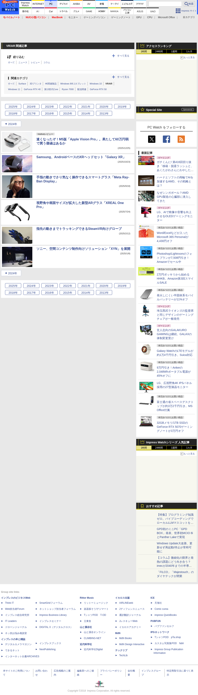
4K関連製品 (51, 83)
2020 (103, 106)
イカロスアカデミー (130, 627)
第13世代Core (51, 89)
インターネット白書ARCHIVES (22, 656)
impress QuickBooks (166, 615)
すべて (11, 62)
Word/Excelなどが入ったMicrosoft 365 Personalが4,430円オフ (173, 237)
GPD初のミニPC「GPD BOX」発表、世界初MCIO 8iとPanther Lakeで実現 (175, 533)
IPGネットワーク (160, 632)
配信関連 (81, 89)
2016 (49, 113)
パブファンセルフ (164, 626)
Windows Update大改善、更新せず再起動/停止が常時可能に (174, 547)
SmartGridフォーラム (51, 602)
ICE (153, 597)
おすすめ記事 (154, 506)
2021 (85, 106)
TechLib (123, 655)
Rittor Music (87, 597)
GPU (138, 17)
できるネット (12, 650)
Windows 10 (96, 83)
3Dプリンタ (35, 83)
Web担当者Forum (14, 609)
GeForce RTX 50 (98, 89)
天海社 (158, 602)
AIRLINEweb (126, 602)
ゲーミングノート (121, 17)
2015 (67, 113)
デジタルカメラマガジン (18, 644)
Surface (22, 83)
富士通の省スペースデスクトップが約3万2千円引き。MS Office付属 (175, 406)
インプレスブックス (50, 643)
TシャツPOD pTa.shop (168, 637)
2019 (122, 106)
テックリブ (121, 650)
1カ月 (189, 51)
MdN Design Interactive (131, 644)
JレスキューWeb (128, 621)
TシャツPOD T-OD (95, 615)
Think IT (9, 602)
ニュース (22, 62)
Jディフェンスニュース (132, 609)
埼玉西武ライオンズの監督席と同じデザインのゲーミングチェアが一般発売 (175, 314)
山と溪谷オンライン (95, 632)
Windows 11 (14, 89)
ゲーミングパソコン (94, 17)
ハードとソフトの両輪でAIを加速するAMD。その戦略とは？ (175, 181)
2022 (67, 106)
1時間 (144, 51)
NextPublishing (47, 649)
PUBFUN (156, 621)
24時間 (159, 51)
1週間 (174, 51)
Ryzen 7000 (68, 89)
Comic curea (161, 609)
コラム (46, 62)
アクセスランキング (159, 46)
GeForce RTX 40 (32, 89)
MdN (117, 633)
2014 (85, 113)
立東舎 (87, 621)
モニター (73, 17)
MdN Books (125, 638)
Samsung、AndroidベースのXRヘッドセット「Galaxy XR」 (81, 157)
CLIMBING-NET (92, 638)
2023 (49, 106)
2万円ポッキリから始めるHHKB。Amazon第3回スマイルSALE (175, 278)
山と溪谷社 (86, 627)
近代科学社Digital (93, 649)
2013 (103, 113)
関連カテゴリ (19, 78)
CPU (149, 17)
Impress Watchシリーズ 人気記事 (168, 442)
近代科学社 (86, 644)
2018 (13, 113)
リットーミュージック (96, 602)
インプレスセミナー (50, 621)
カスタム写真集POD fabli (169, 643)
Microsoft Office (166, 17)
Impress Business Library (53, 615)
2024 (31, 106)
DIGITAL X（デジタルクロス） (56, 627)
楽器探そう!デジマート (96, 609)
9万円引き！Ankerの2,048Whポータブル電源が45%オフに (174, 371)
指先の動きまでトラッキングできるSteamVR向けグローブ (79, 228)
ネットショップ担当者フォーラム (57, 609)
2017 (31, 113)
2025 (13, 106)
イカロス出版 (122, 597)
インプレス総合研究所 (17, 615)
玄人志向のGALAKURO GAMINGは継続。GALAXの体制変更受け (174, 334)
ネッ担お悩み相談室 (16, 633)
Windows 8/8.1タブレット (73, 83)
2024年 (12, 124)
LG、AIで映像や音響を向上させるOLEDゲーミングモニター (175, 216)
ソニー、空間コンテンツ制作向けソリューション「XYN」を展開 (83, 248)
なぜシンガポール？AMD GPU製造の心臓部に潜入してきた (174, 196)
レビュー (35, 62)
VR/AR (108, 83)
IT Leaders (11, 621)
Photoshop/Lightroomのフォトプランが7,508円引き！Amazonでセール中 (174, 257)
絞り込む (18, 57)
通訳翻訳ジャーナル (130, 615)
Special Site (154, 109)
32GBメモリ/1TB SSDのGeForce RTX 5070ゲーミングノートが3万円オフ (175, 426)
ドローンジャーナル (16, 627)
